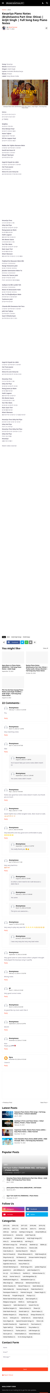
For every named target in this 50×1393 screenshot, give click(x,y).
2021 (15, 1229)
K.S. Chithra (15, 1273)
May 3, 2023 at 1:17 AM (15, 810)
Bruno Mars (21, 1248)
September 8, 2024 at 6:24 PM (17, 1023)
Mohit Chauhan (9, 1286)
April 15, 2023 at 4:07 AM (16, 745)
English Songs (9, 1261)
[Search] (47, 3)
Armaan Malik (16, 1241)
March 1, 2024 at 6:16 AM (16, 990)
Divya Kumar (8, 1257)
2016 (15, 1226)
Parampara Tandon (10, 1292)
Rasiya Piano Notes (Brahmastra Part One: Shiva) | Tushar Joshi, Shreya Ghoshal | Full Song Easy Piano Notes (36, 668)
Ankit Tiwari (30, 1235)
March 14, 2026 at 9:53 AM (23, 908)
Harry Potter (24, 1264)
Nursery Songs (22, 1289)
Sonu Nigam (8, 1321)
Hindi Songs (26, 637)
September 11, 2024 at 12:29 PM (25, 846)
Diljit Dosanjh (40, 1254)
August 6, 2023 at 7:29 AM (23, 878)
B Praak (23, 1245)
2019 (42, 1226)
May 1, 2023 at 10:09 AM (16, 791)
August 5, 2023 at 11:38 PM (23, 759)
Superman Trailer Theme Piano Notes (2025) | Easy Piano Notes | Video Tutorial (30, 1131)
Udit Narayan (34, 1331)
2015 (6, 1226)
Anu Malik (7, 1238)
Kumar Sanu (15, 1276)
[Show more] (35, 642)
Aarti (13, 1232)
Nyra (11, 1057)
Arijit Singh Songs (16, 637)
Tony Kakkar (34, 1327)
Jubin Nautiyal (33, 1270)
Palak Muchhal (37, 1289)
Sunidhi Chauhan (10, 1324)
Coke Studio (8, 1251)
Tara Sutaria (36, 1324)
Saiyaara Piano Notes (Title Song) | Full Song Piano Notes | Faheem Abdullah (29, 1113)
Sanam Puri (34, 1305)
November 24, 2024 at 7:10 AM (17, 1040)
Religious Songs (9, 1302)
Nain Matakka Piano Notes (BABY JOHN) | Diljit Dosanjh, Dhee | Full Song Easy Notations (30, 1140)
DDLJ (33, 1251)
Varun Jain (7, 1334)
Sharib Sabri (24, 1311)
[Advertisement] (25, 46)
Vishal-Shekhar (9, 1337)
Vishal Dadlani (20, 1334)
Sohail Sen (25, 1318)
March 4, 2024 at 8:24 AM (16, 1007)
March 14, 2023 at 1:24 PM (16, 729)
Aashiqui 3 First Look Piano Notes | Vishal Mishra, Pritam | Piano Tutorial (29, 1122)
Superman (23, 1324)
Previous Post (7, 1102)
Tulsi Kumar (8, 1331)
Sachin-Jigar (32, 1302)
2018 (33, 1226)
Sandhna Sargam (10, 1308)
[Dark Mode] (43, 3)
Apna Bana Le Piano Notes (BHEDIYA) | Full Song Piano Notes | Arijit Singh (11, 667)
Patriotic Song (26, 1292)
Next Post (43, 1102)
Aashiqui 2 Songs (26, 1232)
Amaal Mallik (41, 1232)
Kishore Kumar (39, 1273)
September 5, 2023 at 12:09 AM (24, 775)
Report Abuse (8, 1375)
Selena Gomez (25, 1308)
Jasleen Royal (40, 1267)
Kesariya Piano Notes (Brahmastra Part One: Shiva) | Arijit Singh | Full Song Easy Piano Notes (27, 1179)
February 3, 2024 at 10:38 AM (24, 894)
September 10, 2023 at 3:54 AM (17, 954)
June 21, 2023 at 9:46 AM (16, 829)
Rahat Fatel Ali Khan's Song (13, 1299)
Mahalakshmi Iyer (28, 1280)
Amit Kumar (8, 1235)
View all (45, 648)
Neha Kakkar (8, 1289)
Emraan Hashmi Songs (37, 1257)
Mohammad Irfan (33, 1283)
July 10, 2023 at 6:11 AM (15, 862)
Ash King (29, 1241)
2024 (42, 1229)
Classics (33, 1248)
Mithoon (19, 1283)
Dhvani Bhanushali (25, 1254)
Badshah (34, 1245)
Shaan (37, 1308)
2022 (9, 10)
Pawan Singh (40, 1292)
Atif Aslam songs (10, 1245)
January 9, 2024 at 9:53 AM (23, 938)
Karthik (26, 1273)
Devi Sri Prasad (9, 1254)
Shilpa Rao (23, 1315)
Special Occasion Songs (25, 1321)
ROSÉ (21, 1302)
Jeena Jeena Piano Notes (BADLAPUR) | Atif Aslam (24, 1188)
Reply (6, 718)
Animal (19, 1235)
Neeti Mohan (38, 1286)
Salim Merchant (20, 1305)
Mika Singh (8, 1283)
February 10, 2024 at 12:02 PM (17, 973)
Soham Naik (38, 1318)
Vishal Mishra (34, 1334)
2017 (24, 1226)
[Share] (46, 28)
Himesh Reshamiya (10, 1267)
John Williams (19, 1270)
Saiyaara (7, 1305)
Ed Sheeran (21, 1257)
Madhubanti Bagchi (10, 1280)
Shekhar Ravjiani (9, 1315)
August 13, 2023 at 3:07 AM (16, 924)
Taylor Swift (8, 1327)
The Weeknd (21, 1327)
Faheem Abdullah (25, 1261)
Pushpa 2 (31, 1296)
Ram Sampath (31, 1299)
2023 (33, 1229)
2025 (5, 1232)
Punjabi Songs (18, 1296)
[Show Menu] (3, 3)
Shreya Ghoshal (37, 1315)
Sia (5, 1318)
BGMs (43, 1245)
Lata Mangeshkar (29, 1276)
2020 (6, 1229)
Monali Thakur (24, 1286)
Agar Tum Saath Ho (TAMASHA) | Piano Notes (22, 1196)
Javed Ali (7, 1270)
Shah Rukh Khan (9, 1311)
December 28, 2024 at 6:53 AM (17, 1059)
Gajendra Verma (9, 1264)
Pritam (6, 1296)
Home (4, 10)
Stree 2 (40, 1321)
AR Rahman (19, 1238)
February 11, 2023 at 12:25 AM (17, 710)
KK (5, 1276)
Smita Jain (14, 1318)
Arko (5, 1241)
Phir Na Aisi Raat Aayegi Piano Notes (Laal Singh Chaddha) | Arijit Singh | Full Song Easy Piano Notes (12, 692)
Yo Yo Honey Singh (25, 1337)
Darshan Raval (22, 1251)
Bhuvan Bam (8, 1248)
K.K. (5, 1273)
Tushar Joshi (21, 1331)
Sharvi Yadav (37, 1311)
